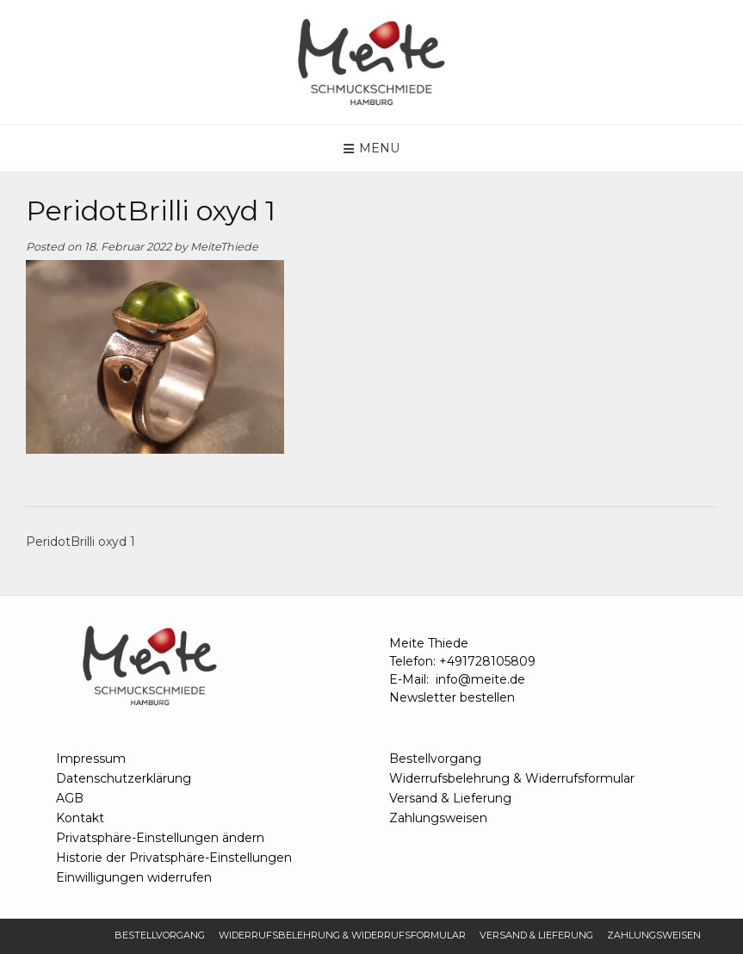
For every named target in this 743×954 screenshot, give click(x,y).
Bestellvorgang (435, 758)
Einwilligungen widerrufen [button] (134, 877)
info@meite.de (480, 679)
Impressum (91, 758)
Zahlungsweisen (438, 818)
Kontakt (80, 818)
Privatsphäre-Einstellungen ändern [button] (160, 838)
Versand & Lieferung (450, 798)
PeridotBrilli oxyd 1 (80, 541)
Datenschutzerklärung (123, 778)
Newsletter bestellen (452, 697)
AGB (70, 798)
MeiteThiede (224, 246)
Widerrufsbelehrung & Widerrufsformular (512, 778)
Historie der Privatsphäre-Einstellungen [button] (174, 857)
